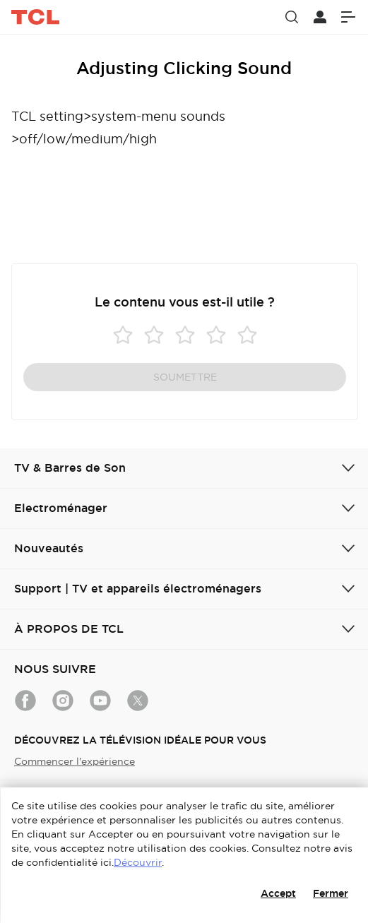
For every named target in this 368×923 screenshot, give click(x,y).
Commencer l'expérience (74, 761)
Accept (278, 893)
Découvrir (138, 862)
